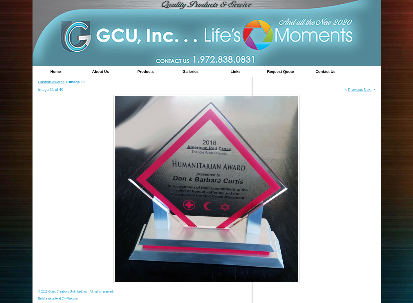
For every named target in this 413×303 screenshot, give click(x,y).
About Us (100, 71)
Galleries (191, 71)
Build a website (48, 298)
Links (236, 71)
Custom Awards (51, 82)
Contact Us (325, 71)
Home (55, 71)
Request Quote (280, 71)
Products (145, 71)
